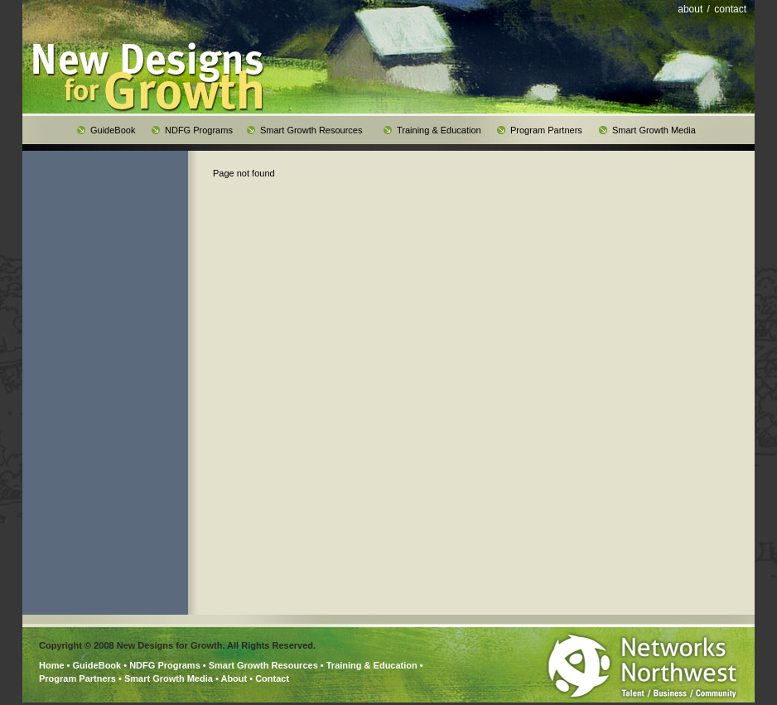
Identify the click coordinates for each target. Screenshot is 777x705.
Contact (272, 678)
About (233, 678)
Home (52, 665)
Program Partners (77, 678)
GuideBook (97, 665)
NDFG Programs (164, 665)
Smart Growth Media (168, 678)
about (690, 9)
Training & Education (371, 665)
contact (730, 9)
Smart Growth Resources (263, 665)
